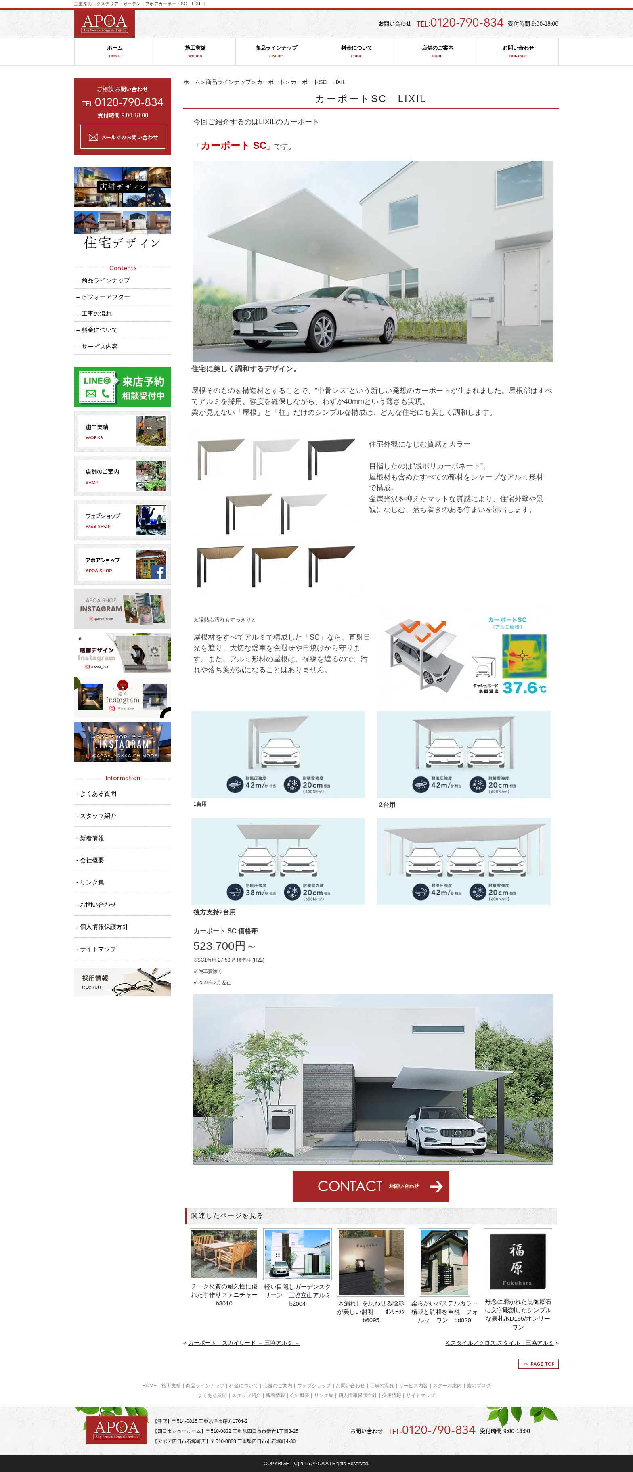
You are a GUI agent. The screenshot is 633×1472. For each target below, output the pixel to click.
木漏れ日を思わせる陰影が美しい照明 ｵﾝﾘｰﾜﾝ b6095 (371, 1312)
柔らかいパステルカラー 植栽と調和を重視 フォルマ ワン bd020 (445, 1312)
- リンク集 (90, 882)
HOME (149, 1385)
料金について (356, 52)
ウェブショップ (314, 1385)
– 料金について (97, 329)
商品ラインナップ (276, 52)
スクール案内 (447, 1385)
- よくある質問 (96, 793)
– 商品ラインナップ (103, 280)
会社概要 (299, 1395)
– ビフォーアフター (103, 296)
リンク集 (323, 1395)
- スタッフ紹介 (96, 815)
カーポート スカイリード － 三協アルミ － (244, 1343)
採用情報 (391, 1395)
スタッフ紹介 (246, 1395)
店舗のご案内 (437, 52)
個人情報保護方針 (357, 1395)
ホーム (115, 52)
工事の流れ (382, 1385)
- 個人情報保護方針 (102, 926)
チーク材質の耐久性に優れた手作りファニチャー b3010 (225, 1295)
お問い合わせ (518, 52)
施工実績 (195, 52)
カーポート (271, 82)
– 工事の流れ (94, 313)
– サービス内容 (97, 346)
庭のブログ (479, 1385)
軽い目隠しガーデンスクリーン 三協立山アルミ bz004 (298, 1295)
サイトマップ (420, 1395)
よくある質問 (212, 1395)
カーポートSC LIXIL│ (182, 4)
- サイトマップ (96, 948)
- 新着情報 (90, 837)
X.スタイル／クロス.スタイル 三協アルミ (499, 1343)
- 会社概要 (90, 860)
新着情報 (275, 1395)
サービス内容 (413, 1385)
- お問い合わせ (96, 904)
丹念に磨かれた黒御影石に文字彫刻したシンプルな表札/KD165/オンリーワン (518, 1314)
